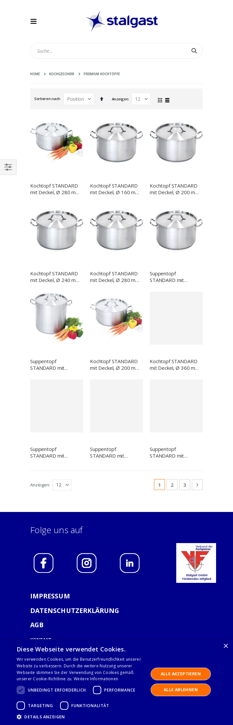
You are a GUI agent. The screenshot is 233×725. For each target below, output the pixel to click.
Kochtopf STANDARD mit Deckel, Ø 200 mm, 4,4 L (175, 189)
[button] (80, 716)
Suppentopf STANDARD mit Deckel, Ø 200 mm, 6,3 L (175, 452)
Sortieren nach (47, 98)
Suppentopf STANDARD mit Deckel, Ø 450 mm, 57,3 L (171, 277)
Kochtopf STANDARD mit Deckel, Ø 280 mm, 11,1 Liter (115, 277)
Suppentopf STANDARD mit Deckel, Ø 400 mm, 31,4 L (51, 452)
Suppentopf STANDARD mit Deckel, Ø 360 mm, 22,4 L (111, 452)
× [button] (225, 646)
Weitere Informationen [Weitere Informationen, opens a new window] (96, 679)
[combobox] (116, 51)
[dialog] (116, 682)
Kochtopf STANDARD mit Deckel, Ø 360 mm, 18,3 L (175, 364)
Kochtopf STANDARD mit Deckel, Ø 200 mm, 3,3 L (115, 318)
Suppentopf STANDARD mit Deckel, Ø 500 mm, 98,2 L (51, 318)
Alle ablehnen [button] (181, 690)
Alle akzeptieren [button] (181, 674)
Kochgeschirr (61, 74)
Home (35, 74)
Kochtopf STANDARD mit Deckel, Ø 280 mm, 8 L (55, 189)
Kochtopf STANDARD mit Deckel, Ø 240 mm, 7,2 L (55, 277)
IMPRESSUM (50, 595)
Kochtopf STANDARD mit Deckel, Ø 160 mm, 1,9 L (115, 189)
